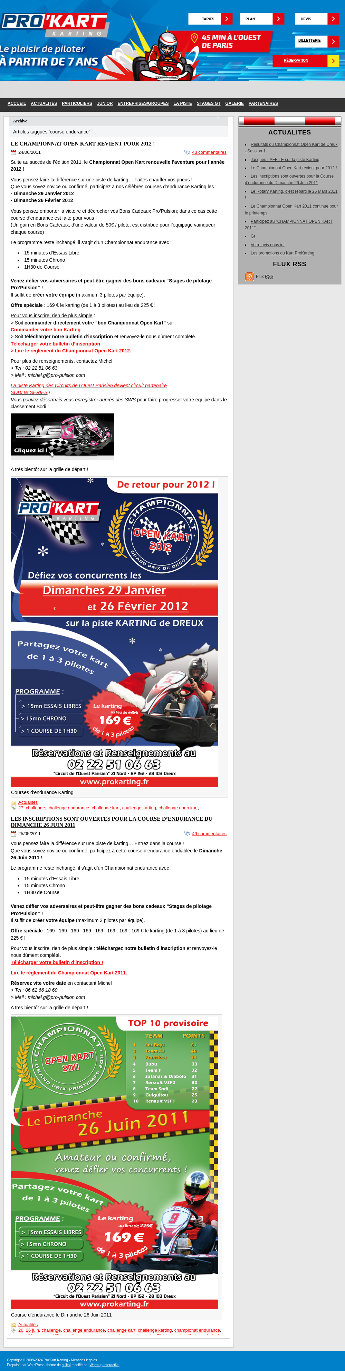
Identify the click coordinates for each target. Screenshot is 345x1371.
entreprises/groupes (143, 103)
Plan (250, 19)
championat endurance (197, 1330)
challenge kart (106, 807)
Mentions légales (84, 1360)
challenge (35, 807)
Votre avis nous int (268, 244)
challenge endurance (68, 807)
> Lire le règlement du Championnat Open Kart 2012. (71, 350)
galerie (235, 103)
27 (20, 807)
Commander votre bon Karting (45, 329)
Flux (265, 276)
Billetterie (309, 40)
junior (105, 103)
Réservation (296, 60)
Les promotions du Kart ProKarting (282, 253)
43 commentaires (209, 152)
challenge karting (139, 807)
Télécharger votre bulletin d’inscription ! (57, 962)
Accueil (17, 103)
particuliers (77, 103)
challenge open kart (178, 807)
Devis (306, 19)
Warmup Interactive (104, 1365)
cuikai (66, 1365)
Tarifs (208, 19)
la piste (183, 103)
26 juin (32, 1330)
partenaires (263, 103)
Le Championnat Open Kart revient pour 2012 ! (83, 144)
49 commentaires (209, 833)
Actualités (44, 103)
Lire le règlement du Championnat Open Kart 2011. (69, 972)
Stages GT (208, 103)
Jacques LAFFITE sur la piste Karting (285, 159)
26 (20, 1330)
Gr (253, 236)
